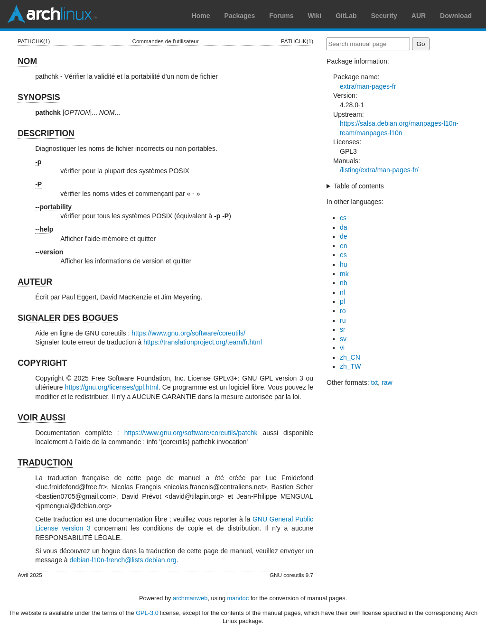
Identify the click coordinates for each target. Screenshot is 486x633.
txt (374, 382)
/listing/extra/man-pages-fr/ (379, 170)
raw (387, 382)
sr (343, 329)
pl (342, 301)
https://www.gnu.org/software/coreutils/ (188, 333)
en (343, 246)
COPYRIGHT (42, 363)
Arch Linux (52, 14)
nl (342, 292)
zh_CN (350, 357)
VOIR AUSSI (41, 417)
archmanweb (190, 598)
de (343, 236)
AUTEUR (35, 282)
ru (343, 320)
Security (384, 15)
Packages (239, 15)
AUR (418, 15)
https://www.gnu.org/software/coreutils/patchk (191, 433)
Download (456, 15)
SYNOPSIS (39, 97)
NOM (27, 61)
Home (201, 15)
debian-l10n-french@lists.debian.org (123, 560)
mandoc (238, 598)
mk (344, 274)
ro (343, 311)
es (343, 255)
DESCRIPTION (46, 133)
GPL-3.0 (147, 612)
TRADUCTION (45, 462)
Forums (281, 15)
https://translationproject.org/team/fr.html (202, 342)
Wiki (315, 15)
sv (343, 339)
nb (343, 283)
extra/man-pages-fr (368, 86)
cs (343, 218)
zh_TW (350, 366)
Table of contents (359, 186)
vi (342, 348)
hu (343, 264)
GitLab (346, 15)
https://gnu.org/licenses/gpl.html (112, 387)
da (343, 227)
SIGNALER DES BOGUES (68, 318)
